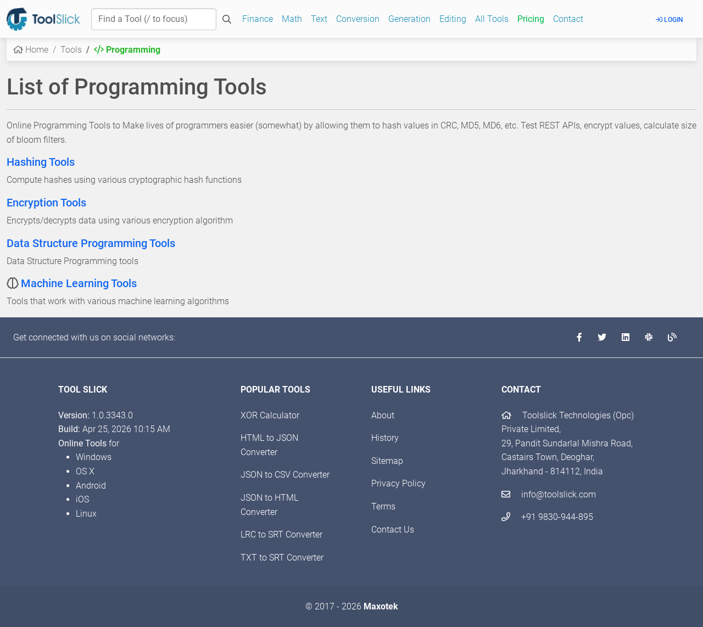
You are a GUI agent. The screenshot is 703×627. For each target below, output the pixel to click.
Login (669, 20)
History (385, 438)
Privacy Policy (398, 483)
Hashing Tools (41, 162)
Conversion (358, 19)
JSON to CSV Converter (285, 474)
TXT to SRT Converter (282, 557)
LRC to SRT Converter (281, 534)
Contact (568, 19)
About (382, 415)
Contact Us (392, 529)
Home (30, 49)
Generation (409, 19)
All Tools (492, 19)
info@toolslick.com (548, 494)
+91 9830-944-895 (547, 517)
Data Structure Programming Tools (91, 243)
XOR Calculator (270, 415)
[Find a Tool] (153, 19)
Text (319, 19)
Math (292, 19)
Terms (383, 506)
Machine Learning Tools (79, 283)
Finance (257, 19)
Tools (71, 49)
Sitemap (387, 461)
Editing (452, 19)
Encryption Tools (46, 202)
